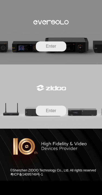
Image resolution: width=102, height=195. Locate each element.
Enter (51, 46)
